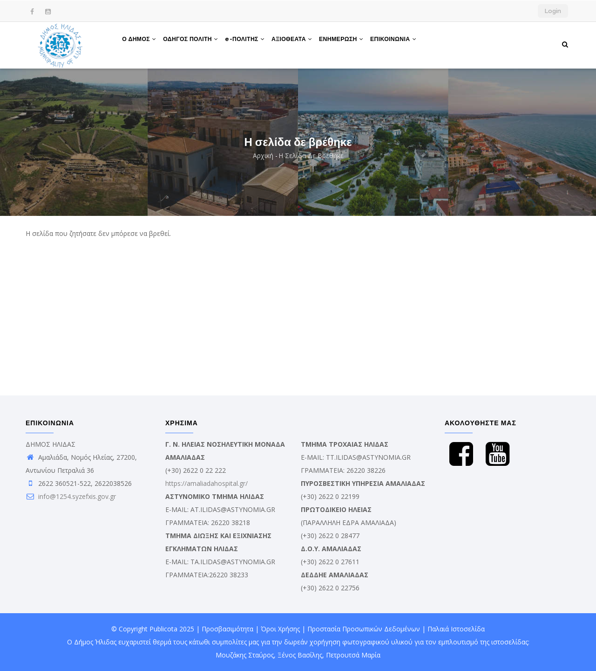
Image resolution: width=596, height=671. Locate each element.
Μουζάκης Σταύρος (245, 654)
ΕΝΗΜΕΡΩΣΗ (353, 43)
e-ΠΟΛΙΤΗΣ (251, 43)
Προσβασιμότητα (227, 628)
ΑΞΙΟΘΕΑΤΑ (301, 43)
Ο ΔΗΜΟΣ (140, 43)
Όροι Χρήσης (280, 628)
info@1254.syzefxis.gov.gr (71, 496)
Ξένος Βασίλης (300, 654)
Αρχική (263, 155)
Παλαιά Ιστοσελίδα (456, 628)
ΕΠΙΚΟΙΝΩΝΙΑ (408, 43)
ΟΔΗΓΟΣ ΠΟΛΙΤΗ (195, 43)
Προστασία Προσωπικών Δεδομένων (363, 628)
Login (553, 10)
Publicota (163, 628)
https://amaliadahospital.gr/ (206, 483)
